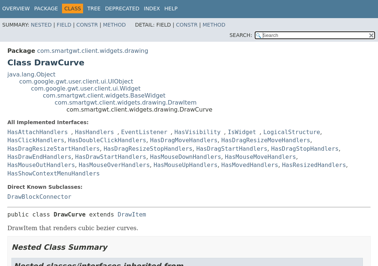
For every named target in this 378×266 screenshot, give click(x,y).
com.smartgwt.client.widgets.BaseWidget (104, 95)
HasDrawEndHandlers (39, 156)
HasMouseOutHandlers (41, 164)
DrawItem (132, 214)
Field (64, 25)
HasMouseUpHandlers (185, 164)
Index (152, 8)
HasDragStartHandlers (232, 148)
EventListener (144, 132)
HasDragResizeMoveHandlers (265, 140)
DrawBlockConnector (39, 196)
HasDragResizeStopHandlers (148, 148)
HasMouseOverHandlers (114, 164)
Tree (93, 8)
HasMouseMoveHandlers (260, 156)
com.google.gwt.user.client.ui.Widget (86, 88)
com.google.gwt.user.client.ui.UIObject (76, 81)
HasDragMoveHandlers (183, 140)
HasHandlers (94, 132)
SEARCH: (241, 35)
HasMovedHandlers (249, 164)
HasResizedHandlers (314, 164)
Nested (41, 25)
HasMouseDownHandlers (185, 156)
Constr (87, 25)
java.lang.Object (31, 74)
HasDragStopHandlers (305, 148)
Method (114, 25)
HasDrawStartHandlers (111, 156)
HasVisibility (197, 132)
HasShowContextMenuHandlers (53, 173)
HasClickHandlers (35, 140)
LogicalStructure (291, 132)
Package (46, 8)
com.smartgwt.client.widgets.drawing (92, 50)
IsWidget (242, 132)
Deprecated (122, 8)
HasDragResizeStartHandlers (53, 148)
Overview (16, 8)
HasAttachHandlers (37, 132)
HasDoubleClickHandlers (107, 140)
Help (171, 8)
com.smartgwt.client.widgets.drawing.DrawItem (126, 102)
